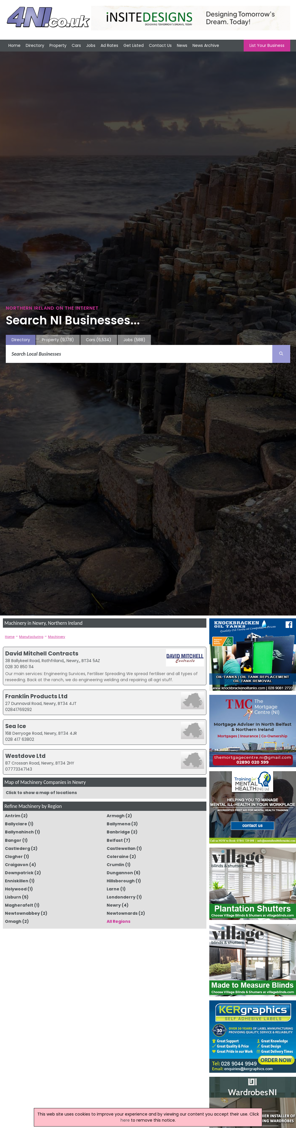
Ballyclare (16, 824)
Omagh (13, 921)
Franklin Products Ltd (36, 696)
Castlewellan (121, 848)
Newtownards (122, 913)
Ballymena (118, 824)
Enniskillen (16, 881)
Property (57, 45)
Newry (114, 905)
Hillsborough (121, 881)
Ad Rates (109, 45)
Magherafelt (19, 905)
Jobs (90, 45)
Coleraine (118, 856)
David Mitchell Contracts (41, 653)
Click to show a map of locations (41, 793)
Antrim (12, 816)
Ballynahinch (19, 832)
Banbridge (118, 832)
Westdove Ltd (25, 756)
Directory (35, 45)
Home (14, 45)
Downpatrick (19, 873)
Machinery (56, 636)
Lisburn (13, 897)
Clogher (14, 856)
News (182, 45)
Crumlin (115, 865)
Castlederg (17, 848)
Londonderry (121, 897)
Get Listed (133, 45)
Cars (76, 45)
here (125, 1120)
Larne (113, 889)
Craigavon (16, 865)
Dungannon (120, 873)
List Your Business (266, 45)
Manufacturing (31, 636)
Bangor (13, 840)
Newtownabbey (22, 913)
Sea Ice (15, 726)
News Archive (206, 45)
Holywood (16, 889)
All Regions (118, 921)
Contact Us (160, 45)
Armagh (116, 816)
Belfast (115, 840)
